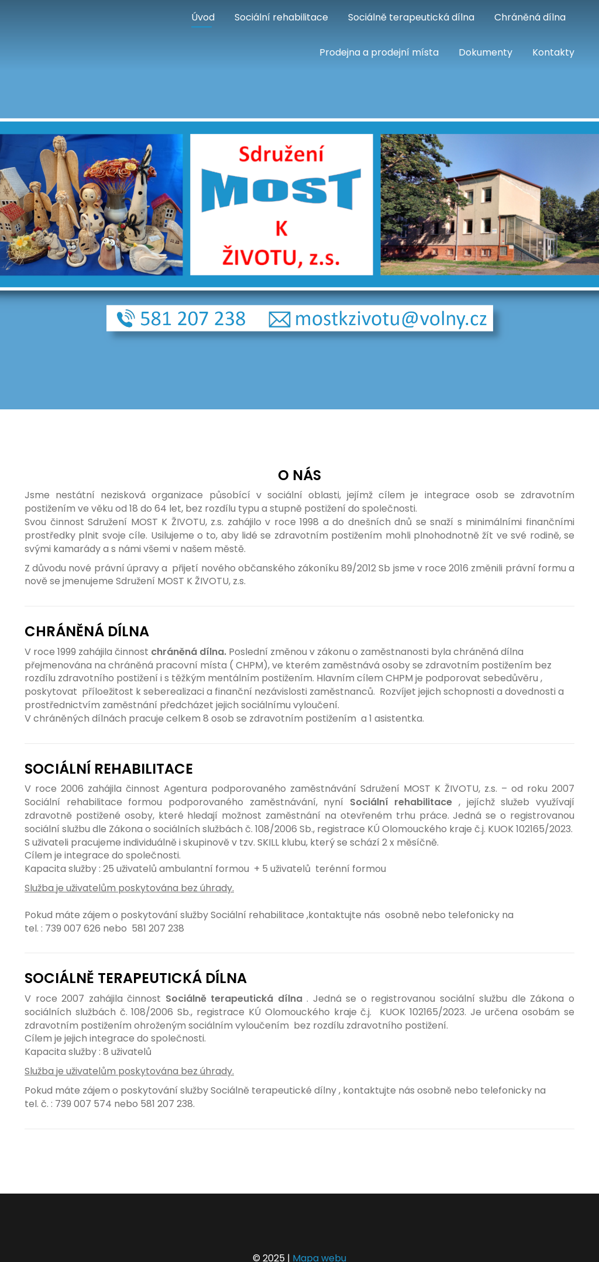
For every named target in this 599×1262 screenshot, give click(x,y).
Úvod (203, 17)
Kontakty (553, 52)
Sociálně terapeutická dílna (411, 17)
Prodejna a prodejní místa (379, 52)
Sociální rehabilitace (281, 17)
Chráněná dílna (530, 17)
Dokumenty (485, 52)
